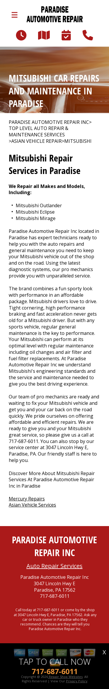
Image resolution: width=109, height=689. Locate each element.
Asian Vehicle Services (32, 505)
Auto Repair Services (54, 566)
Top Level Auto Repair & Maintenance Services (38, 131)
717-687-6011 (23, 441)
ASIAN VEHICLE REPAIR (36, 141)
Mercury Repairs (27, 498)
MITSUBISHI (78, 141)
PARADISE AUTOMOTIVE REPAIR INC (49, 122)
